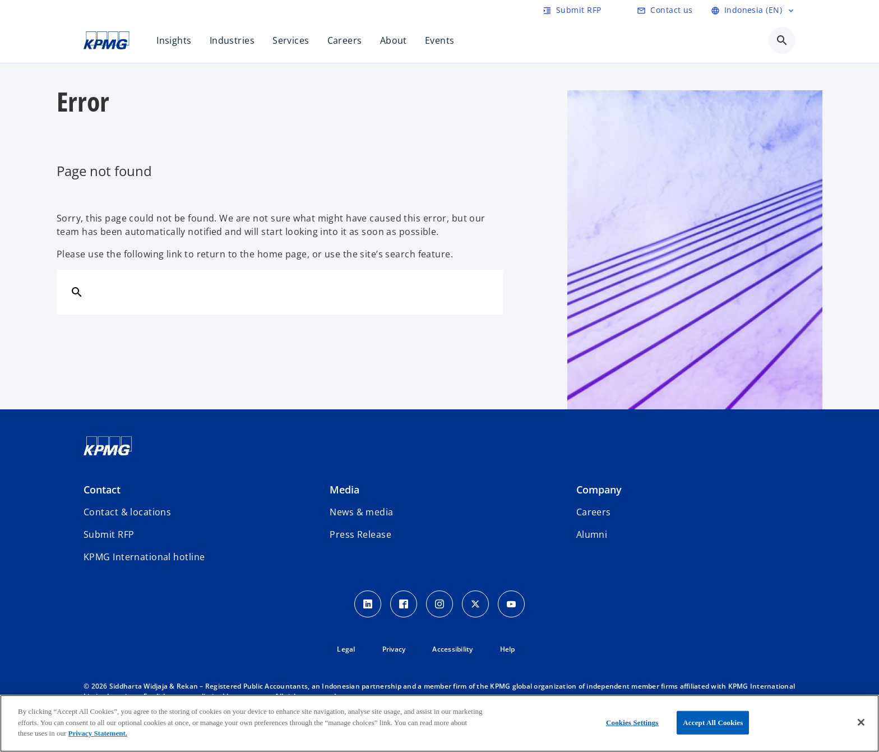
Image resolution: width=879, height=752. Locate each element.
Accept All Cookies (713, 722)
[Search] (77, 291)
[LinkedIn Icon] (367, 603)
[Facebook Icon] (403, 603)
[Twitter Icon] (475, 603)
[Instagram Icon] (439, 603)
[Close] (861, 722)
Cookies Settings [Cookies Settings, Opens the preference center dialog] (632, 722)
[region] (439, 723)
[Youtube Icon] (511, 603)
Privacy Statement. (97, 733)
